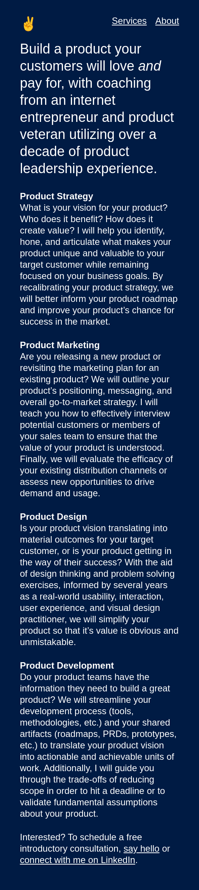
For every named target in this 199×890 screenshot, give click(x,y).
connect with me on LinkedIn (77, 860)
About (167, 21)
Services (129, 21)
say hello (142, 848)
